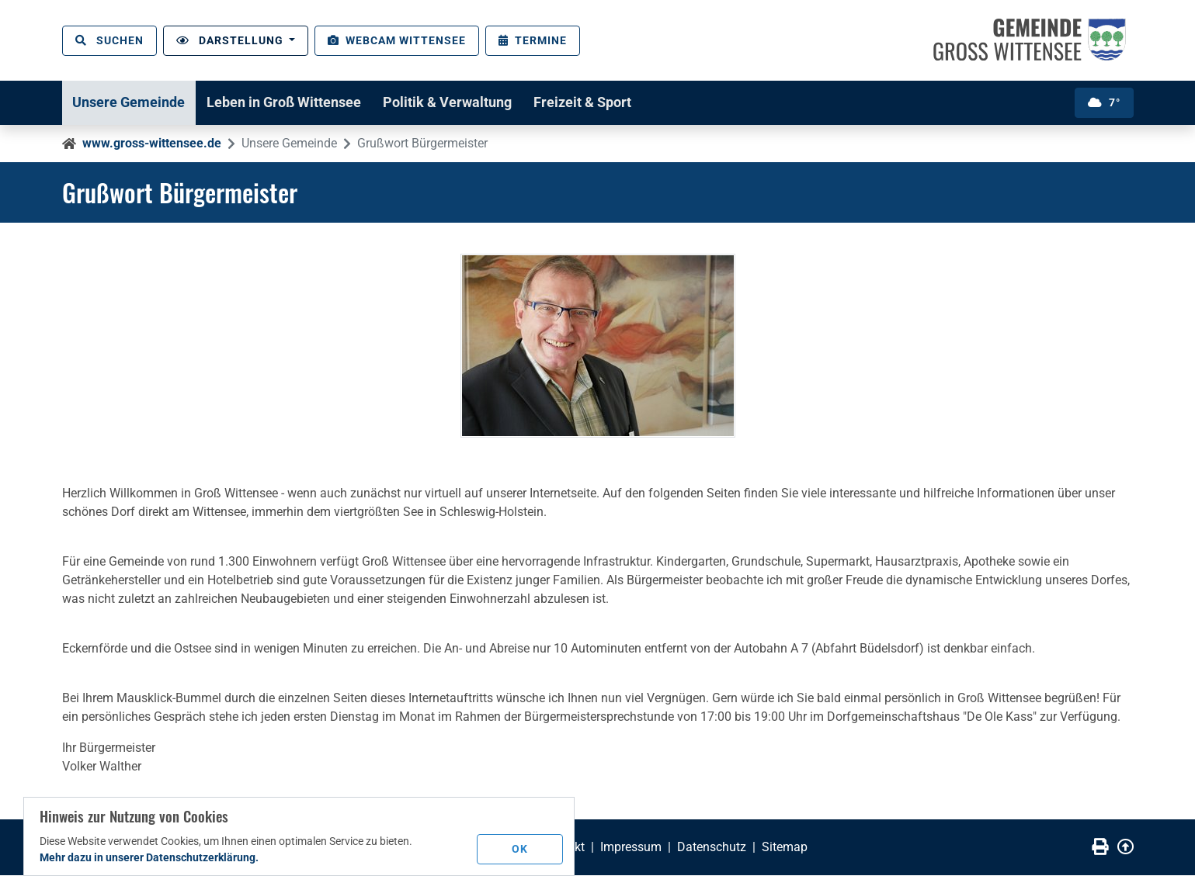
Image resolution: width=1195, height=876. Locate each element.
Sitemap (785, 847)
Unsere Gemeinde (131, 102)
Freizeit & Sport (594, 102)
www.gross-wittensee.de (151, 143)
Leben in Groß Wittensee (289, 102)
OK (520, 848)
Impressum (631, 847)
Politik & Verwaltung (455, 102)
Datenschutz (711, 847)
